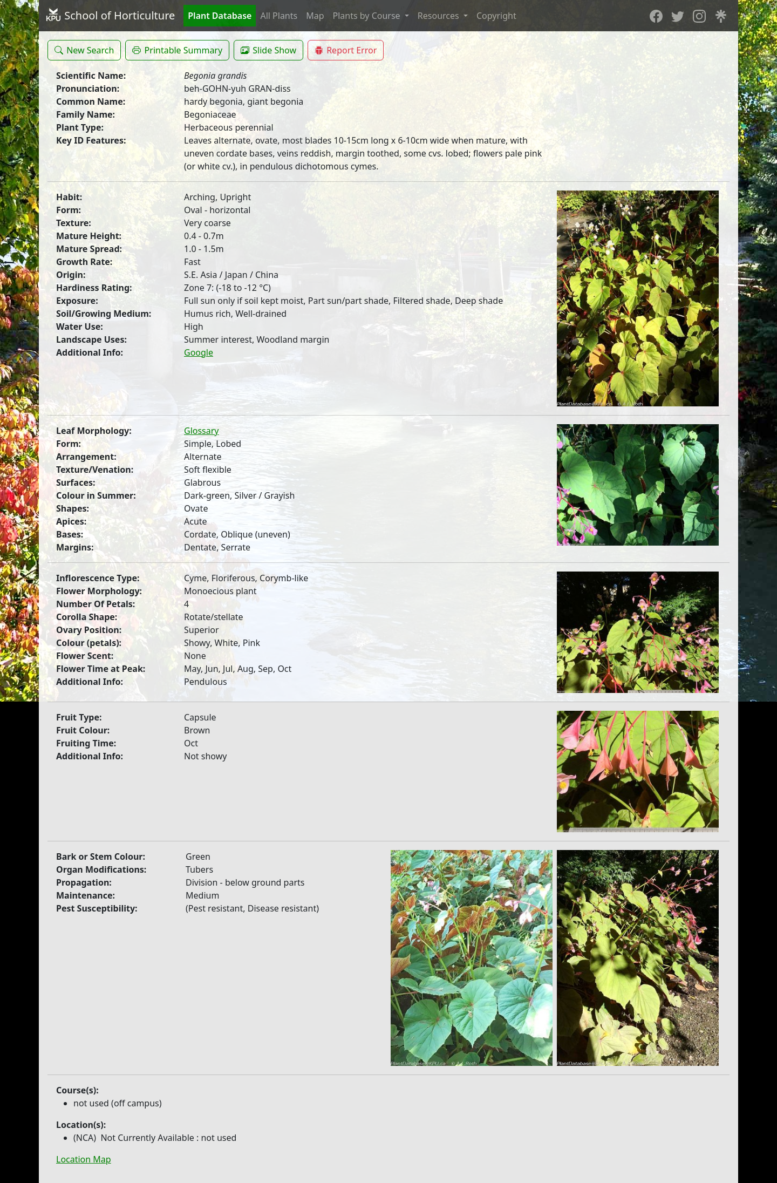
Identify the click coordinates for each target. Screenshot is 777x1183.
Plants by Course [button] (368, 16)
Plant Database (219, 16)
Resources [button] (439, 16)
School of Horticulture (110, 15)
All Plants (278, 16)
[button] (84, 50)
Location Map (83, 1159)
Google (198, 352)
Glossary (201, 431)
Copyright (496, 16)
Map (315, 16)
